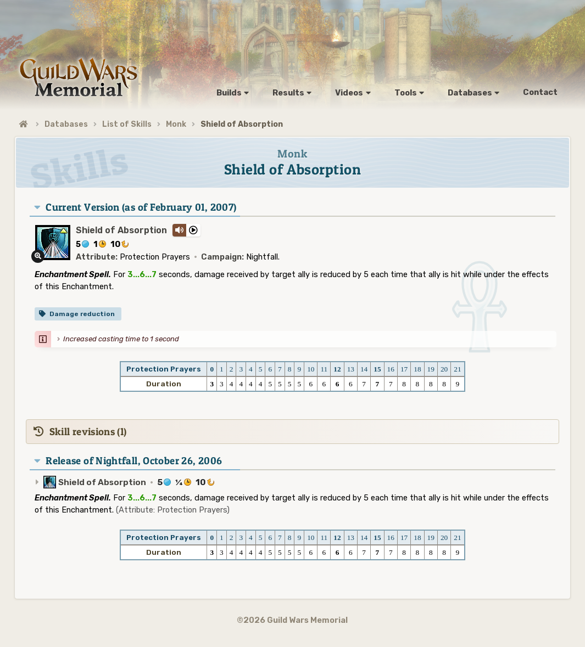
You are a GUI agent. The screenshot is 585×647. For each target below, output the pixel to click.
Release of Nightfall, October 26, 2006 (134, 460)
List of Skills (127, 124)
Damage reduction (82, 314)
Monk (176, 124)
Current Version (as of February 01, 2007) (141, 207)
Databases (66, 124)
